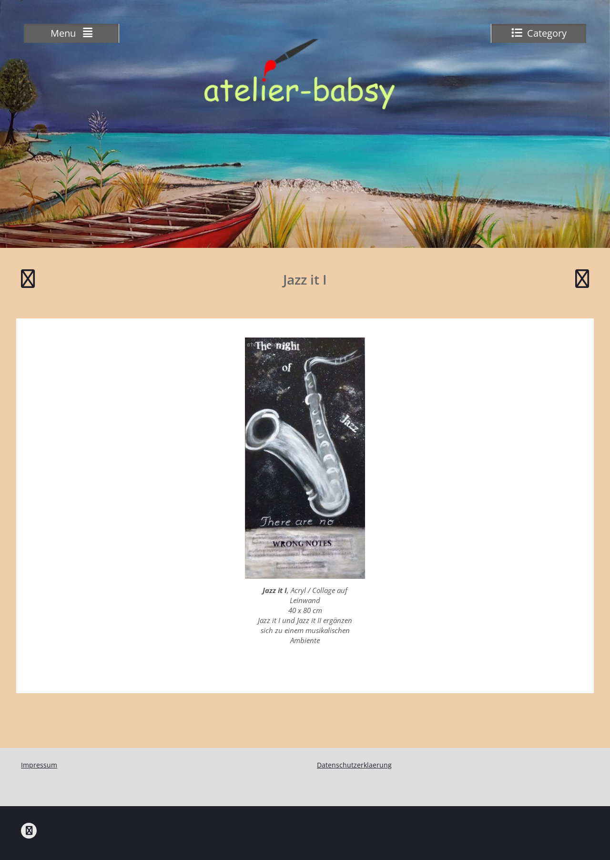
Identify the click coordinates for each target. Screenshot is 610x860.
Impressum (39, 764)
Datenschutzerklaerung (354, 764)
